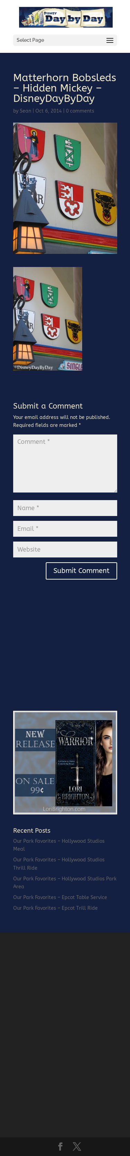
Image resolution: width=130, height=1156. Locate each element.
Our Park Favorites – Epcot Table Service (60, 897)
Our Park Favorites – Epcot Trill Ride (55, 908)
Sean (25, 111)
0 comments (80, 111)
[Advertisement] (65, 654)
